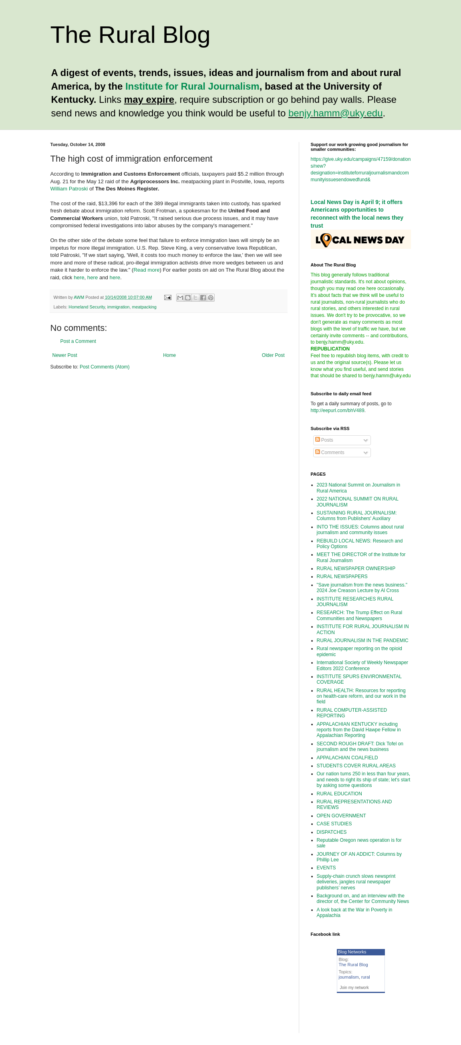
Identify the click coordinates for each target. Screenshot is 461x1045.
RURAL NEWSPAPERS (342, 576)
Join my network (354, 987)
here (79, 277)
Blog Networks (352, 951)
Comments (329, 452)
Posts (324, 440)
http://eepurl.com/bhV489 (337, 410)
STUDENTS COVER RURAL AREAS (356, 766)
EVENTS (326, 868)
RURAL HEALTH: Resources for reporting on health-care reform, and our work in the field (361, 696)
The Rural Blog (130, 34)
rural (365, 977)
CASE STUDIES (334, 824)
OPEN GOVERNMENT (341, 816)
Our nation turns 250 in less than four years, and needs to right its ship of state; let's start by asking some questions (364, 779)
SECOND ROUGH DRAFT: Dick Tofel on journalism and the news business (360, 746)
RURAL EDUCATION (339, 794)
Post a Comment (78, 341)
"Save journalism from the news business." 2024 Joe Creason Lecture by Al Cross (362, 587)
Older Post (273, 355)
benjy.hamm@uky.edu (335, 113)
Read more (146, 270)
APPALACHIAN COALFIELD (347, 758)
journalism (349, 977)
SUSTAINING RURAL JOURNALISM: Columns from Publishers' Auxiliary (357, 515)
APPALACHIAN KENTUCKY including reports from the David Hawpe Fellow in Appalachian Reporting (359, 730)
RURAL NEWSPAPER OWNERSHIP (356, 568)
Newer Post (64, 355)
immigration (118, 306)
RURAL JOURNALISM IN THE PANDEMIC (363, 640)
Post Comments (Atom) (105, 367)
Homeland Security (86, 306)
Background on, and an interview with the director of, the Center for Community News (363, 898)
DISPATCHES (332, 832)
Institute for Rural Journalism (192, 86)
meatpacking (144, 306)
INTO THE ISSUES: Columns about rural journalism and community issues (360, 529)
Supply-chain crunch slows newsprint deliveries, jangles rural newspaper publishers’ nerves (356, 882)
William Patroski (69, 189)
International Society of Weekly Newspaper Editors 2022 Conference (363, 665)
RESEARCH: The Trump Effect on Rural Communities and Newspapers (360, 615)
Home (169, 355)
